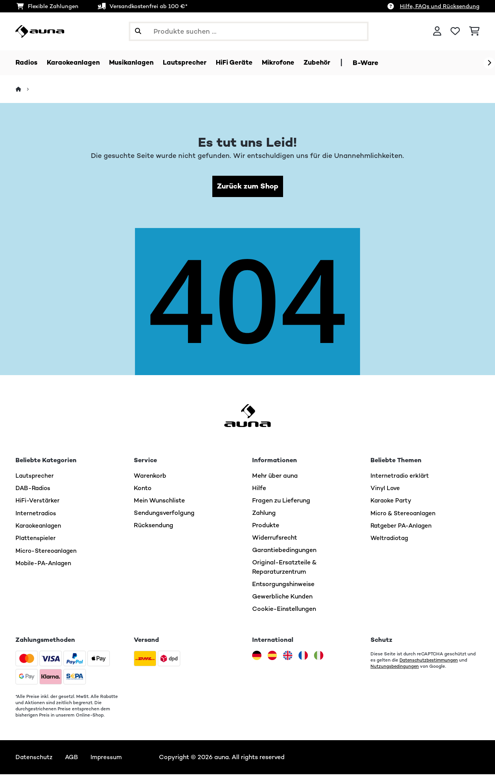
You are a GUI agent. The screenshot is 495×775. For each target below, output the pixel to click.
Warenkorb (150, 476)
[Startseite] (25, 89)
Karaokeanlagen (39, 526)
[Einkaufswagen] (474, 31)
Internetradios (36, 513)
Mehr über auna (275, 476)
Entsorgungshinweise (283, 585)
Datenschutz (34, 758)
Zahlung (264, 513)
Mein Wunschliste (159, 501)
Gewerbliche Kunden (282, 597)
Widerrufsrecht (274, 538)
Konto (143, 489)
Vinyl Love (385, 489)
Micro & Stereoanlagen (404, 513)
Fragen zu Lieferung (281, 501)
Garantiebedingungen (284, 551)
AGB (72, 758)
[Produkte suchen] (249, 31)
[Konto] (437, 31)
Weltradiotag (390, 538)
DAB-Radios (33, 489)
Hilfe (259, 489)
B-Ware (374, 62)
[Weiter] (489, 63)
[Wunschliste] (455, 31)
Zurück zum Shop (247, 187)
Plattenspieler (35, 538)
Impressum (107, 758)
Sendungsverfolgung (164, 513)
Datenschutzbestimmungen (430, 661)
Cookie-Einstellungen (284, 609)
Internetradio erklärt (400, 476)
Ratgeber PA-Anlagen (402, 526)
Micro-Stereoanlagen (47, 551)
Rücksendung (153, 526)
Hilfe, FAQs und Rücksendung (440, 6)
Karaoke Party (391, 501)
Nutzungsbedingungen (395, 667)
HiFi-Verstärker (37, 501)
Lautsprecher (35, 476)
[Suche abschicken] (138, 31)
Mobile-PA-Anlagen (44, 563)
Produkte (265, 526)
